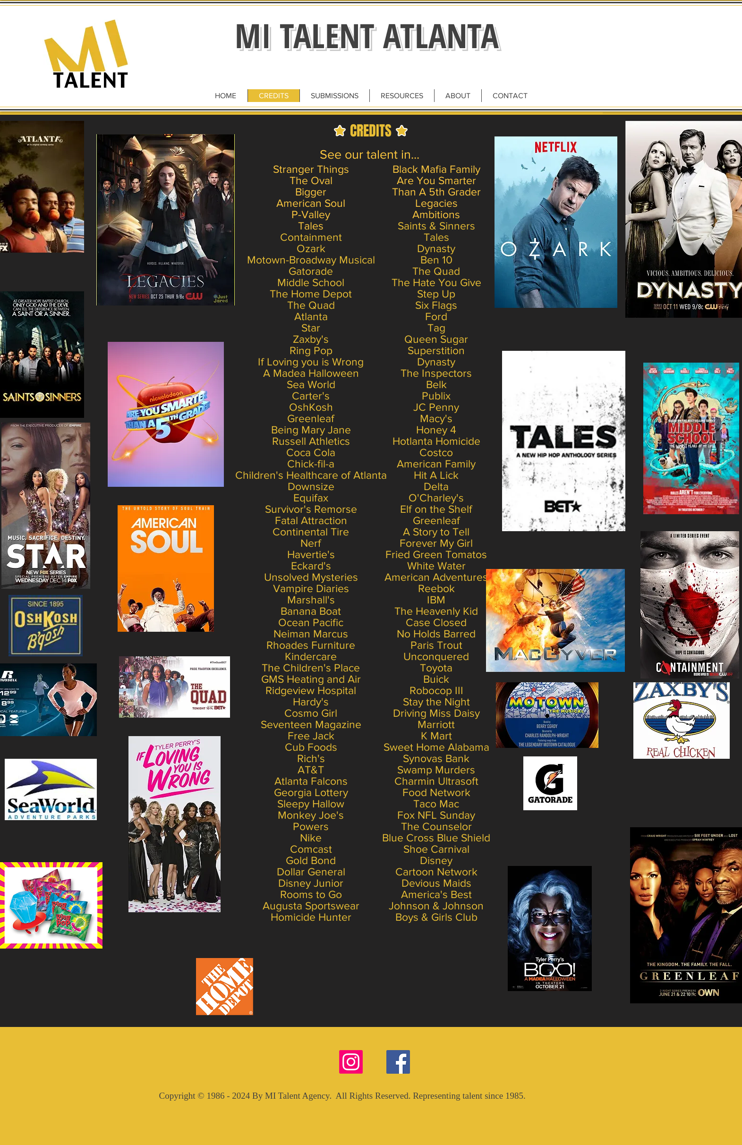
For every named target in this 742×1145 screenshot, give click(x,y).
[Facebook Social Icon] (398, 1062)
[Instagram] (351, 1062)
